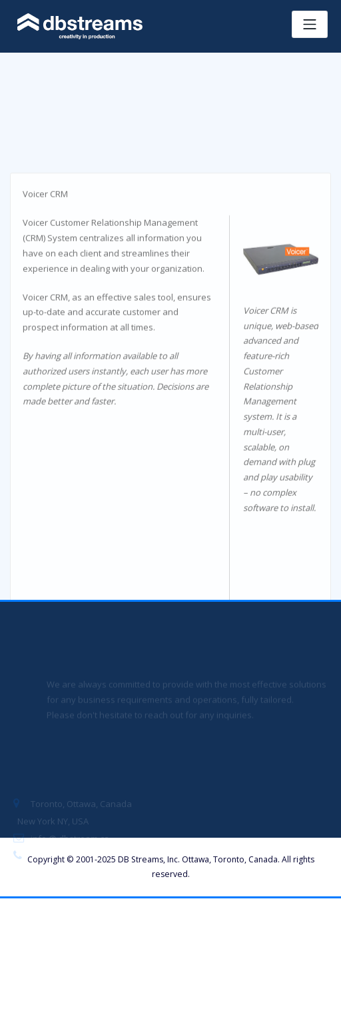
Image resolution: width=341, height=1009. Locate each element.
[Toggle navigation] (310, 24)
